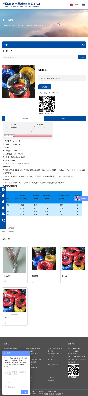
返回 (63, 118)
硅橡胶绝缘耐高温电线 (35, 26)
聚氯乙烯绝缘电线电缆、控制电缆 (55, 350)
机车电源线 (51, 359)
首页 (13, 26)
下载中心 (51, 378)
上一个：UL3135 (8, 228)
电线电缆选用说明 (31, 367)
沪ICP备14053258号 (31, 394)
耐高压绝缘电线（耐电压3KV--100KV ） (33, 350)
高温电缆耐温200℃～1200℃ (33, 355)
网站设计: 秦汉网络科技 (55, 394)
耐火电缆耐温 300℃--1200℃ (54, 355)
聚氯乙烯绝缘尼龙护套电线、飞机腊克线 (33, 361)
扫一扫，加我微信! (45, 113)
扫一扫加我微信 (72, 377)
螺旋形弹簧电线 (53, 365)
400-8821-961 (53, 93)
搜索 (82, 57)
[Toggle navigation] (83, 4)
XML (39, 394)
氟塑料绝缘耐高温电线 (11, 348)
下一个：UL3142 (8, 232)
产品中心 (21, 26)
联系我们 (45, 87)
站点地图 (45, 394)
